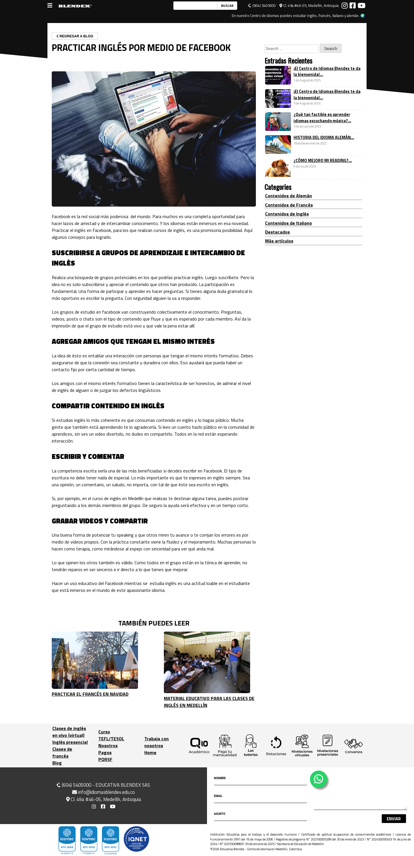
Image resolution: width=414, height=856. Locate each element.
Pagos (105, 752)
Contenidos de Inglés (287, 213)
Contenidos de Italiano (288, 223)
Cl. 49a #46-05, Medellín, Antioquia (309, 5)
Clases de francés (62, 752)
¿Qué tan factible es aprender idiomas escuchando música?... (322, 117)
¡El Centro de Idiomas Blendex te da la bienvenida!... (327, 71)
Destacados (277, 231)
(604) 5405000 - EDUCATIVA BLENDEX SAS (103, 784)
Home (150, 752)
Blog (57, 762)
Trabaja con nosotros (156, 742)
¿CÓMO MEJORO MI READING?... (323, 160)
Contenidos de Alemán (288, 195)
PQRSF (105, 759)
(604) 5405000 (262, 5)
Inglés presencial (70, 742)
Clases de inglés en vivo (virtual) (69, 732)
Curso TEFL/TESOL (111, 735)
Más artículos (279, 240)
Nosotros (108, 745)
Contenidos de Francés (289, 204)
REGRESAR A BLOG (74, 36)
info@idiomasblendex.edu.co (103, 791)
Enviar (394, 819)
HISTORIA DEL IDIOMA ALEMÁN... (324, 137)
